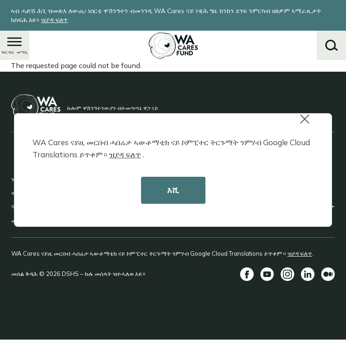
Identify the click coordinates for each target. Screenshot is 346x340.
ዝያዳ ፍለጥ (125, 154)
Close (309, 124)
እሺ (173, 190)
